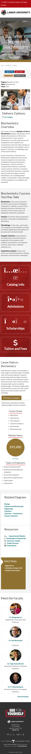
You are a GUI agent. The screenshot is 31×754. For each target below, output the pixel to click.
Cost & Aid (11, 2)
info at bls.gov (15, 458)
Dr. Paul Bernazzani (15, 633)
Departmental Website (17, 536)
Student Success (13, 543)
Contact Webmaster (22, 746)
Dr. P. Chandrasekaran (15, 680)
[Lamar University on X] (8, 734)
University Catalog (13, 541)
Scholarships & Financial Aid (16, 538)
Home (2, 65)
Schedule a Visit (20, 75)
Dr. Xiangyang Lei (15, 610)
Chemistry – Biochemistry (13, 513)
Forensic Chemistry (11, 516)
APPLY (4, 2)
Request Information (12, 570)
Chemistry (8, 511)
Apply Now (19, 71)
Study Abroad (11, 546)
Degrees (15, 65)
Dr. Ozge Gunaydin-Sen (15, 657)
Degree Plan (9, 71)
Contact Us (18, 2)
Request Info (8, 75)
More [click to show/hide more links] (3, 5)
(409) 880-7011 (15, 730)
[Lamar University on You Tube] (22, 734)
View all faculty (22, 697)
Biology (7, 504)
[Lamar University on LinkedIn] (18, 734)
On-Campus (8, 117)
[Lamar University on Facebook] (11, 734)
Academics (8, 65)
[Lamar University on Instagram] (14, 734)
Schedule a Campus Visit (13, 568)
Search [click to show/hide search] (24, 2)
